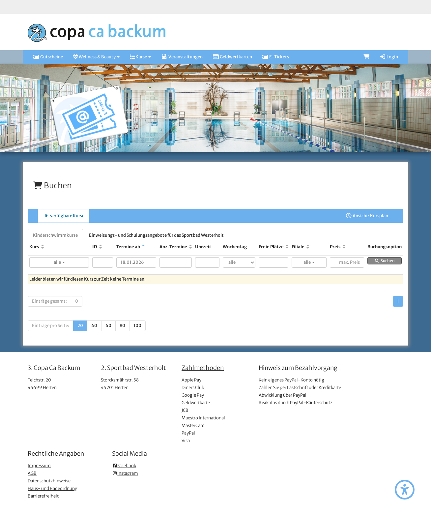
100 (137, 325)
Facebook (124, 466)
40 (94, 325)
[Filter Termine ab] (136, 262)
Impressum (39, 466)
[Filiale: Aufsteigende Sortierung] (307, 247)
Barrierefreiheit (43, 496)
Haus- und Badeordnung (52, 488)
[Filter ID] (102, 262)
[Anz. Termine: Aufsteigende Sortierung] (190, 247)
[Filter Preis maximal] (347, 262)
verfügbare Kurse (63, 216)
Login (388, 57)
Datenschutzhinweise (49, 481)
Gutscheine (48, 57)
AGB (32, 473)
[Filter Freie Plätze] (273, 262)
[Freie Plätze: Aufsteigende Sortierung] (287, 247)
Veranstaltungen (181, 57)
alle (59, 262)
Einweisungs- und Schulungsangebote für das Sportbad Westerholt (156, 235)
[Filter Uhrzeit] (207, 262)
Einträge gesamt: (49, 301)
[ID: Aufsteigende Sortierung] (100, 247)
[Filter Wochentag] (239, 262)
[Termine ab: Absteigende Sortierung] (143, 247)
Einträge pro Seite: (50, 325)
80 (122, 325)
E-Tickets (275, 57)
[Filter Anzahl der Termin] (175, 262)
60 (108, 325)
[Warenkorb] (366, 57)
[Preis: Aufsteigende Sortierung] (344, 247)
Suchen (384, 260)
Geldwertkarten (232, 57)
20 (80, 325)
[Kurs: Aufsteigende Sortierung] (42, 247)
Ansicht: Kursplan (366, 216)
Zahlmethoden (203, 368)
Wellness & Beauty (96, 57)
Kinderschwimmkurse (55, 235)
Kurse (140, 57)
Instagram (125, 473)
